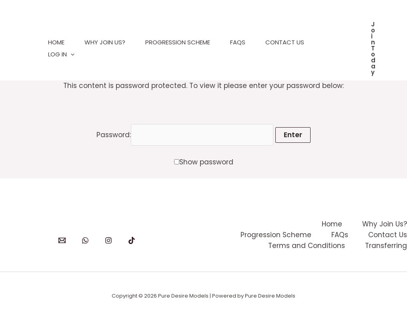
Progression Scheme (177, 42)
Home (56, 42)
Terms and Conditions (306, 245)
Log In (61, 54)
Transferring (386, 245)
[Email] (62, 240)
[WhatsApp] (85, 240)
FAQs (237, 42)
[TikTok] (131, 240)
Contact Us (284, 42)
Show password (206, 162)
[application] (70, 54)
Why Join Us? (104, 42)
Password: (184, 135)
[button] (373, 48)
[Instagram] (108, 240)
